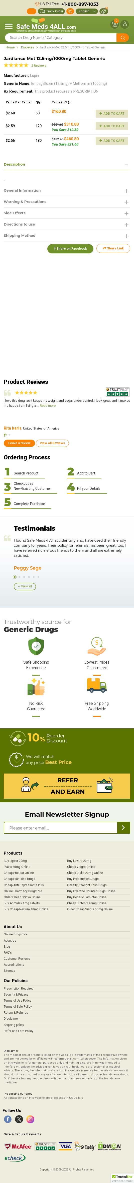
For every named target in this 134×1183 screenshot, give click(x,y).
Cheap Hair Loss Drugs (19, 879)
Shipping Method (20, 235)
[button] (122, 1178)
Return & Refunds (16, 1012)
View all (26, 586)
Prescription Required (19, 988)
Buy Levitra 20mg (79, 861)
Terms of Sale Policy (18, 1006)
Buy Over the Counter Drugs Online (91, 891)
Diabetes (27, 47)
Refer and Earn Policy (18, 1031)
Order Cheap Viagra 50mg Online (90, 909)
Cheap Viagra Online (81, 867)
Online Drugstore (15, 934)
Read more (48, 405)
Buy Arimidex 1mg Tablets (22, 903)
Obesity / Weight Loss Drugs (87, 885)
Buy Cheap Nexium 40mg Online (26, 909)
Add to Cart (111, 113)
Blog (7, 946)
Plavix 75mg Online (17, 867)
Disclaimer (11, 1018)
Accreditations (14, 964)
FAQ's (8, 952)
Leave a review (19, 443)
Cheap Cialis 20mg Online (85, 873)
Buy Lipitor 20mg (15, 861)
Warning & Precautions (25, 201)
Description (14, 164)
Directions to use (19, 224)
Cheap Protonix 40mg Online (86, 903)
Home (10, 47)
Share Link (113, 248)
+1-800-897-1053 (79, 4)
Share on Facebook (69, 248)
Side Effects (15, 213)
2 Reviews (38, 65)
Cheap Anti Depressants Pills (24, 885)
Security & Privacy (16, 994)
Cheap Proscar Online (19, 873)
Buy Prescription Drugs (83, 879)
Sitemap (9, 970)
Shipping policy (14, 1025)
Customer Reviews (17, 958)
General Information (22, 190)
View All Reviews (52, 443)
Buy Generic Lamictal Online (86, 897)
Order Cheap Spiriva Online (22, 897)
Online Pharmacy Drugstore (23, 891)
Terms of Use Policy (17, 1000)
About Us (10, 940)
